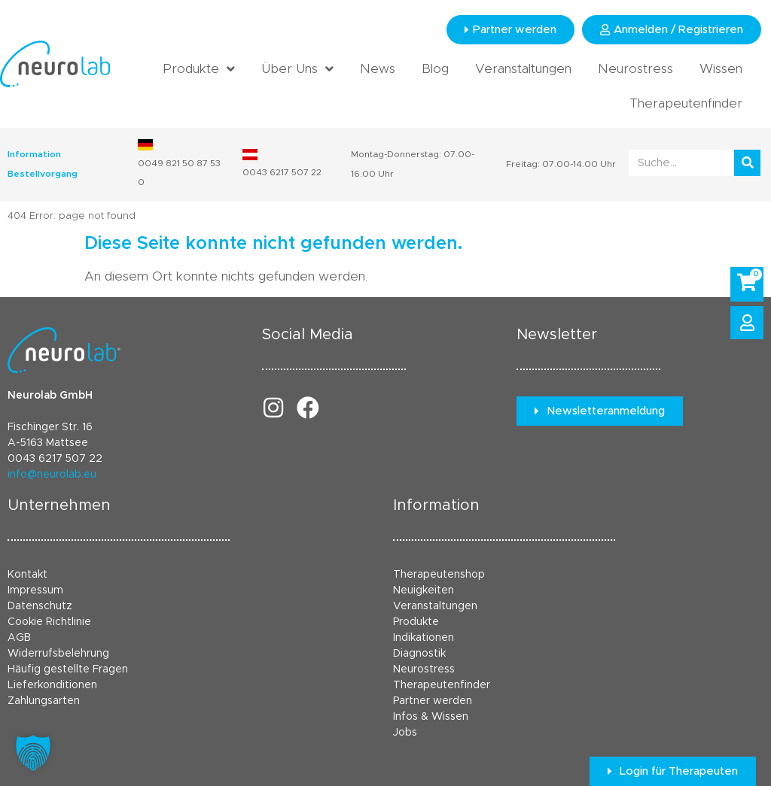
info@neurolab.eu (52, 474)
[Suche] (747, 163)
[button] (33, 753)
